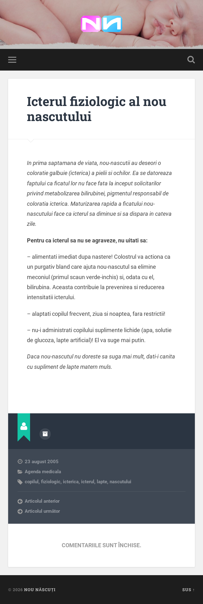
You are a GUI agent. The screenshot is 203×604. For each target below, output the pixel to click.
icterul (87, 482)
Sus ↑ (188, 589)
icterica (71, 482)
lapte (102, 482)
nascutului (120, 482)
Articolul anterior (42, 501)
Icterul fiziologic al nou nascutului (96, 109)
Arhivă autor (45, 434)
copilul (32, 482)
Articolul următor (42, 511)
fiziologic (50, 482)
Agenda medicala (43, 471)
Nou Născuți (39, 589)
